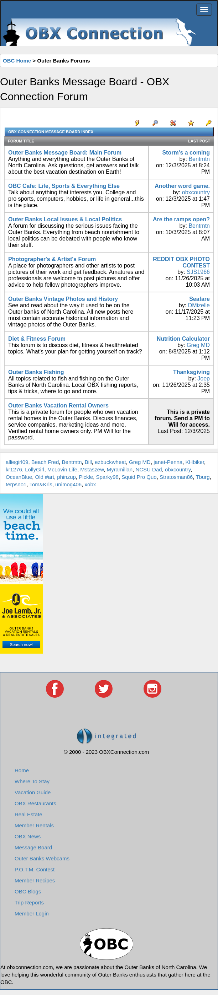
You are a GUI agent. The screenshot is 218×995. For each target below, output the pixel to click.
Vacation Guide (33, 792)
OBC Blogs (28, 891)
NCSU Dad (148, 469)
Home (22, 770)
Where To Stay (32, 781)
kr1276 (14, 469)
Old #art (44, 477)
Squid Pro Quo (138, 477)
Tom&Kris (40, 484)
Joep (203, 378)
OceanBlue (19, 477)
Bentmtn (199, 159)
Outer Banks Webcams (42, 858)
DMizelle (199, 305)
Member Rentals (34, 825)
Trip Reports (29, 902)
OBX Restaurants (35, 803)
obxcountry (196, 192)
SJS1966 (198, 272)
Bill (88, 462)
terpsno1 (16, 484)
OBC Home (17, 61)
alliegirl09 (17, 462)
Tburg (202, 477)
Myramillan (120, 469)
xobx (90, 484)
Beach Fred (45, 462)
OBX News (28, 836)
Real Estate (28, 814)
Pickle (86, 477)
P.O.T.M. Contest (34, 869)
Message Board (33, 847)
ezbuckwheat (110, 462)
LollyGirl (34, 469)
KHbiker (195, 462)
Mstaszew (92, 469)
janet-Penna (168, 462)
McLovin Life (62, 469)
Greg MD (198, 345)
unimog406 (68, 484)
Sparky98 (107, 477)
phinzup (66, 477)
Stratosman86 (176, 477)
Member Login (32, 913)
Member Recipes (35, 880)
